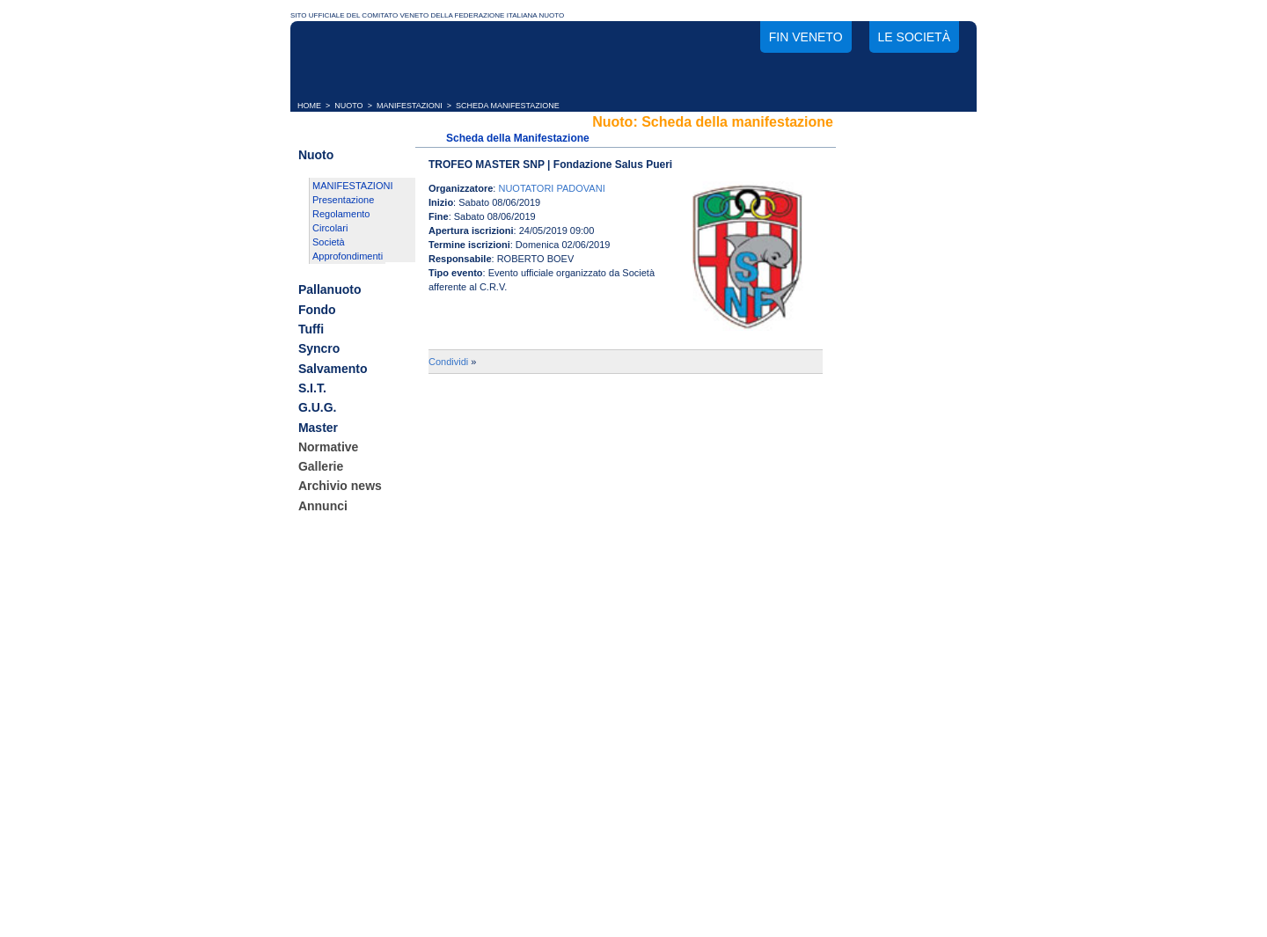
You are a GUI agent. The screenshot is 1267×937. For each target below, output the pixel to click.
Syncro (319, 349)
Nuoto (315, 155)
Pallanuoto (330, 290)
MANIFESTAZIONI (410, 105)
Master (318, 428)
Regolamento (341, 214)
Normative (328, 447)
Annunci (323, 506)
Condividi (448, 361)
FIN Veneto (806, 37)
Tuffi (311, 329)
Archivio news (340, 486)
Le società (914, 37)
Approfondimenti (347, 256)
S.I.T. (312, 388)
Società (328, 242)
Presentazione (343, 199)
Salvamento (333, 369)
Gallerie (320, 466)
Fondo (317, 310)
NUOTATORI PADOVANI (551, 188)
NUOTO (348, 105)
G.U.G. (317, 408)
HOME (309, 105)
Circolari (330, 228)
